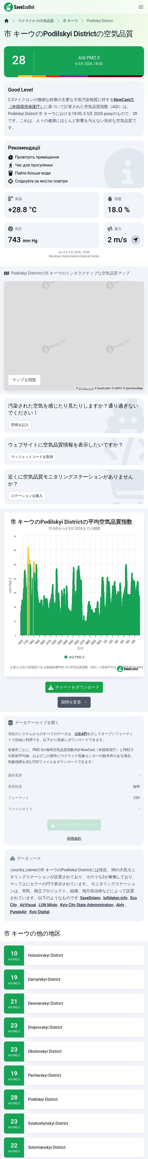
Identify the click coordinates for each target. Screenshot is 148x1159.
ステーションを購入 (27, 508)
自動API (81, 763)
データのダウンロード (73, 854)
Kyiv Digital (39, 940)
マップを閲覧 (24, 392)
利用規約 (74, 868)
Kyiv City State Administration (86, 934)
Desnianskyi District (45, 1033)
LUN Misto (48, 934)
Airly (120, 934)
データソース (86, 401)
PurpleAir (18, 940)
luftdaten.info (115, 926)
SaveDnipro (90, 926)
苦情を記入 (20, 437)
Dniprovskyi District (45, 1057)
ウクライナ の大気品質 (36, 33)
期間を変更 (74, 731)
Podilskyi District (43, 1129)
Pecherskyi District (44, 1105)
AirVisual (28, 934)
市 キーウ (70, 33)
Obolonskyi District (45, 1081)
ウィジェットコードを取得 (32, 469)
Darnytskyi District (44, 1009)
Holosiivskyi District (45, 985)
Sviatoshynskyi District (48, 1153)
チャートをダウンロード (73, 716)
